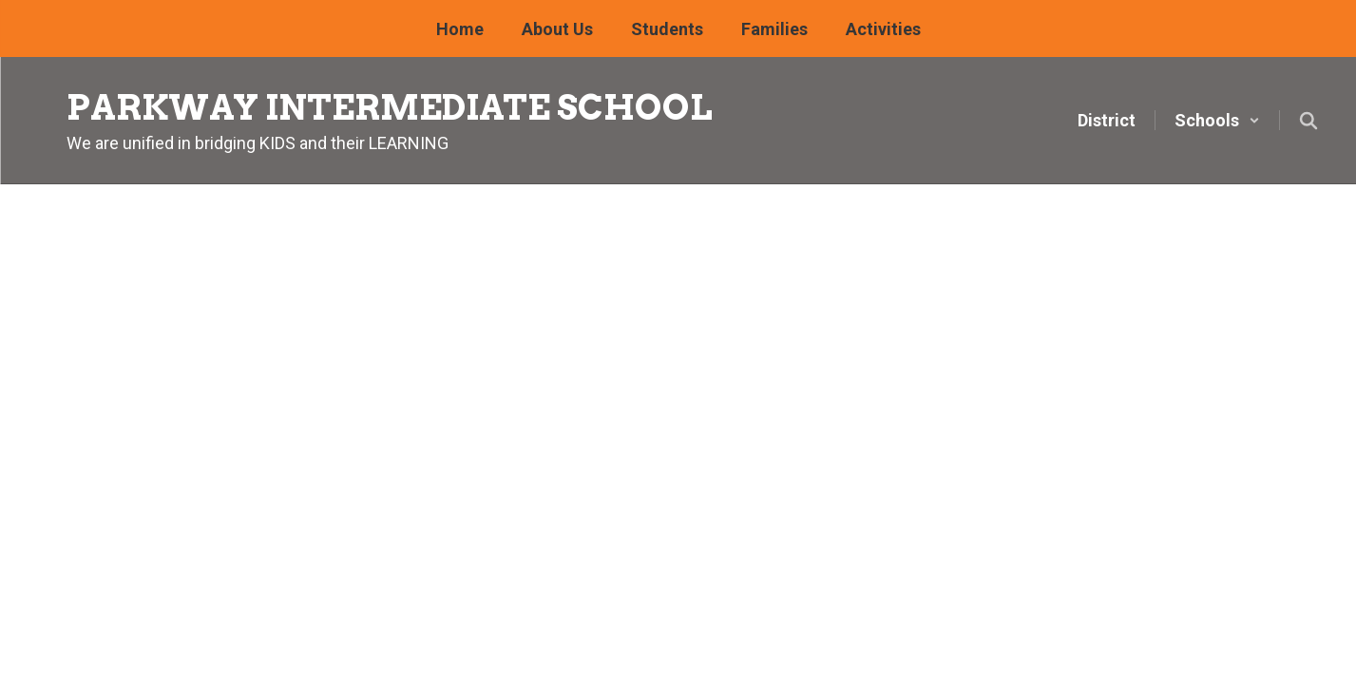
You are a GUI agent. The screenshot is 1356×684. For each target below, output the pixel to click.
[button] (1217, 120)
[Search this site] (1308, 120)
